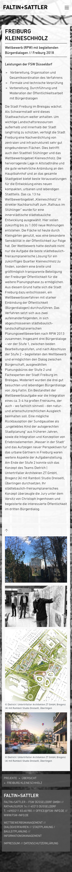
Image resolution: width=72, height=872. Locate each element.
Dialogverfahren (16, 827)
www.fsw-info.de (16, 815)
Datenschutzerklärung (41, 843)
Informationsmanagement (23, 835)
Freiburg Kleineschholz (24, 782)
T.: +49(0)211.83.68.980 (18, 810)
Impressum (12, 843)
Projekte (10, 778)
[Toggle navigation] (66, 8)
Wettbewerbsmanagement (23, 822)
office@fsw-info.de (50, 810)
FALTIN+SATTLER (25, 7)
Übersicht (29, 778)
